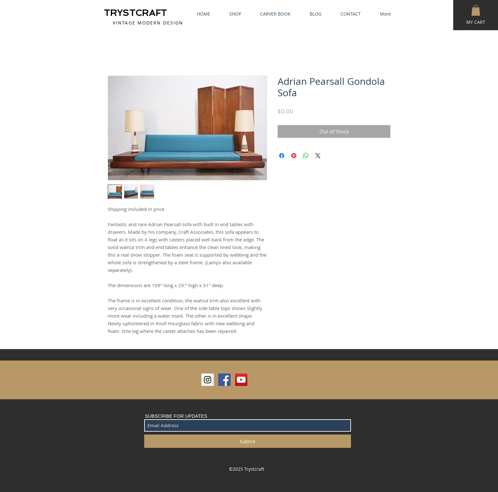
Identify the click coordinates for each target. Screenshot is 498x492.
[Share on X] (318, 155)
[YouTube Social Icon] (241, 380)
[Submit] (247, 441)
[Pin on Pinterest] (294, 155)
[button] (475, 10)
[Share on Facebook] (282, 155)
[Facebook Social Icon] (224, 380)
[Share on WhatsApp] (306, 155)
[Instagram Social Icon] (207, 380)
